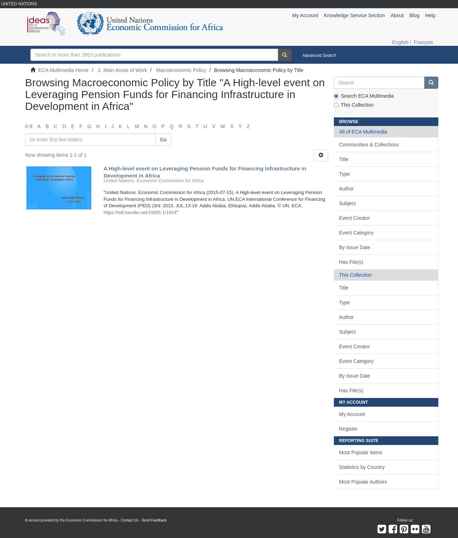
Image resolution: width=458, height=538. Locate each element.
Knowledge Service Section (354, 15)
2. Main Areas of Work (122, 70)
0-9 (28, 126)
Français (423, 42)
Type (344, 174)
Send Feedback (154, 520)
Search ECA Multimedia (364, 96)
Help (430, 15)
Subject (347, 203)
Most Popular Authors (363, 482)
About (397, 15)
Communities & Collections (369, 144)
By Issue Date (354, 247)
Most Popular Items (361, 452)
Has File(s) (351, 262)
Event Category (356, 233)
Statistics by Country (362, 467)
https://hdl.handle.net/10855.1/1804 (139, 212)
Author (346, 189)
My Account (352, 414)
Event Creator (354, 218)
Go (163, 139)
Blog (414, 15)
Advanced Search (319, 55)
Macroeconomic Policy (181, 70)
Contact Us (129, 520)
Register (348, 429)
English (400, 42)
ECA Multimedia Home (63, 70)
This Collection (354, 105)
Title (344, 159)
